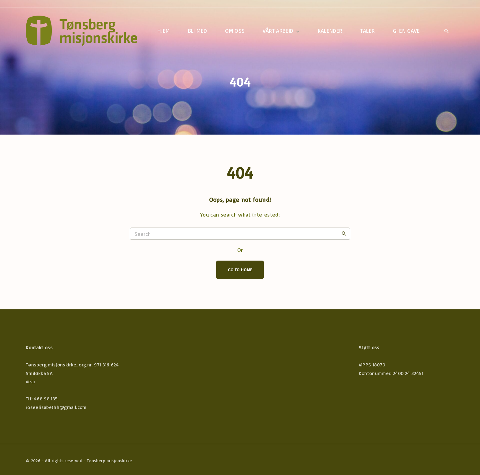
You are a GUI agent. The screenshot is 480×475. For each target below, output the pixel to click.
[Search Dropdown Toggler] (446, 31)
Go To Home (240, 269)
